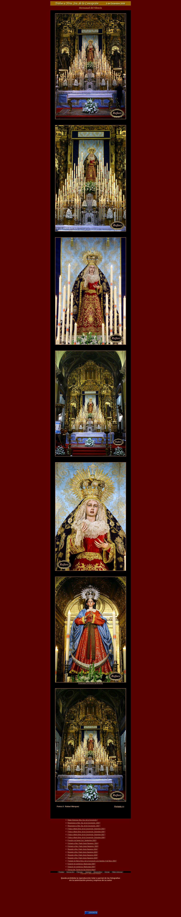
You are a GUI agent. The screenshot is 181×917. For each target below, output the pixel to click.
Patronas (80, 872)
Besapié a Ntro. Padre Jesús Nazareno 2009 (82, 858)
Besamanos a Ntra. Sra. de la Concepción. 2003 (84, 823)
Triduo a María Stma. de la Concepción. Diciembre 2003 (86, 829)
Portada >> (119, 806)
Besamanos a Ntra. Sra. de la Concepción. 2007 (84, 826)
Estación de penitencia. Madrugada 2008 (81, 864)
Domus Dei (70, 872)
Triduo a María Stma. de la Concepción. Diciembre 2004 (86, 832)
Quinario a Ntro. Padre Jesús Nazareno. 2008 (83, 846)
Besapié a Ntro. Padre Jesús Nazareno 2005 (82, 852)
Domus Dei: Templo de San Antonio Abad (81, 870)
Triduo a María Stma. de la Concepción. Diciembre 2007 (86, 834)
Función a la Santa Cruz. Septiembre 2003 (82, 840)
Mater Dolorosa (117, 872)
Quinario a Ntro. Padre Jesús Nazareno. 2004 (83, 843)
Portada (61, 872)
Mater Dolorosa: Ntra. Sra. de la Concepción (82, 820)
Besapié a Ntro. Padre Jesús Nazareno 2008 (82, 855)
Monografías (98, 872)
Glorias (107, 872)
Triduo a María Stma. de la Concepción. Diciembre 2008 (86, 837)
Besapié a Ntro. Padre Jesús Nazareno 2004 (82, 849)
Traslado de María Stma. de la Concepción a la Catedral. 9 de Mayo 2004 (92, 861)
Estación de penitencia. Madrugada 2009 (81, 867)
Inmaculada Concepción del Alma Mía (90, 683)
